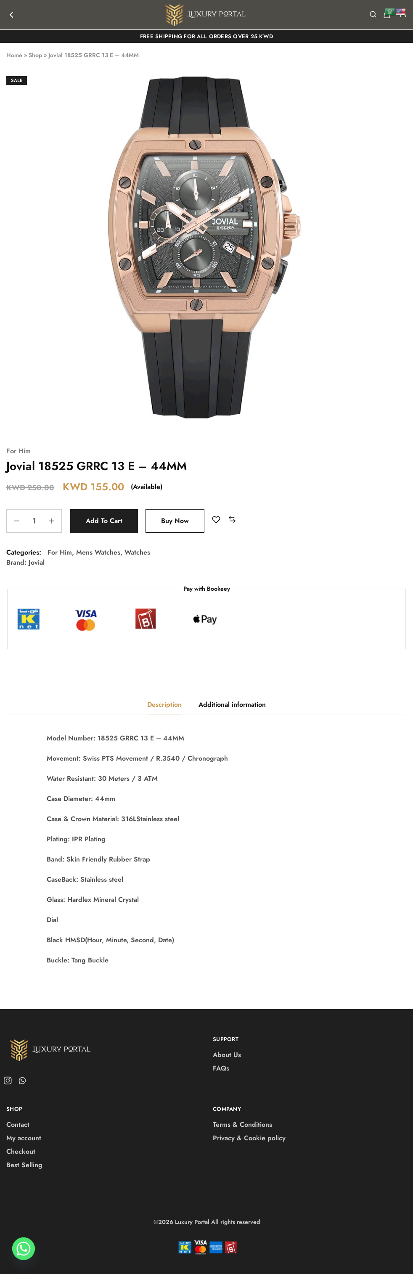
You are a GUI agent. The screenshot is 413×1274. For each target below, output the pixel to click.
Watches (137, 552)
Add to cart (104, 521)
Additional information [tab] (232, 704)
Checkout (20, 1151)
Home (14, 55)
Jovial (37, 562)
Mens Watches (98, 552)
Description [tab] (164, 704)
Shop (35, 55)
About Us (227, 1055)
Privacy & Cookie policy (249, 1138)
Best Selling (24, 1165)
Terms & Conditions (242, 1124)
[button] (232, 520)
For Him (18, 451)
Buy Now (175, 521)
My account (23, 1138)
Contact (17, 1124)
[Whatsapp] (23, 1252)
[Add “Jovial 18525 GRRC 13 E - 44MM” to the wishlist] (216, 520)
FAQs (221, 1068)
